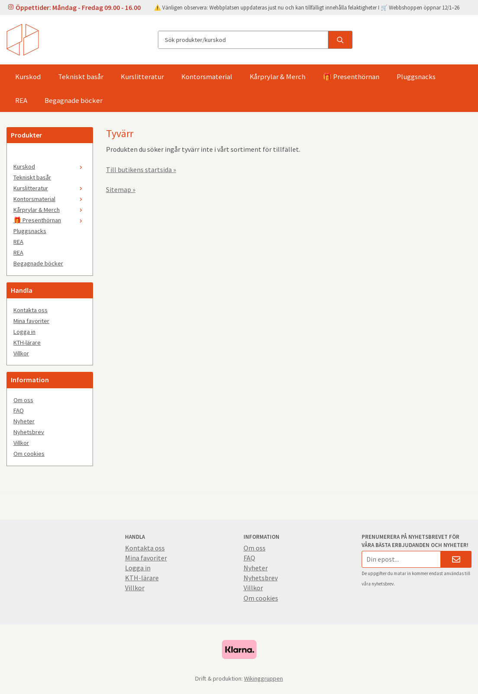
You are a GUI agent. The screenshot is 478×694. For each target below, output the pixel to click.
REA (21, 100)
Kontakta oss (30, 310)
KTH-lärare (27, 342)
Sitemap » (120, 189)
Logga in (24, 332)
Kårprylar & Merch (277, 76)
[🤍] (49, 155)
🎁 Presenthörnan (351, 76)
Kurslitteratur (142, 76)
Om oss (23, 400)
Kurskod (28, 76)
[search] (340, 39)
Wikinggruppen (263, 678)
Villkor (21, 353)
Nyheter (24, 421)
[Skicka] (456, 559)
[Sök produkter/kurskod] (243, 39)
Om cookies (29, 453)
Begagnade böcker (74, 100)
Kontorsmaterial (206, 76)
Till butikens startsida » (141, 169)
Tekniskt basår (80, 76)
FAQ (18, 410)
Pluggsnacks (416, 76)
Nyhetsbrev (28, 432)
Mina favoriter (31, 321)
